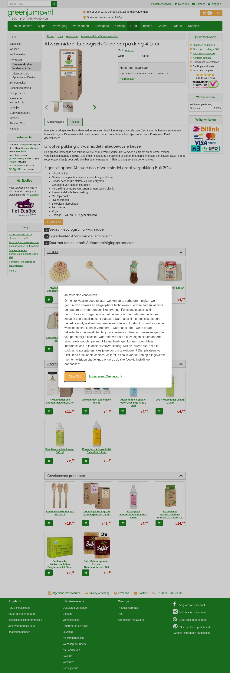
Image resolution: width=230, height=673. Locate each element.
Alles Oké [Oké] (75, 376)
